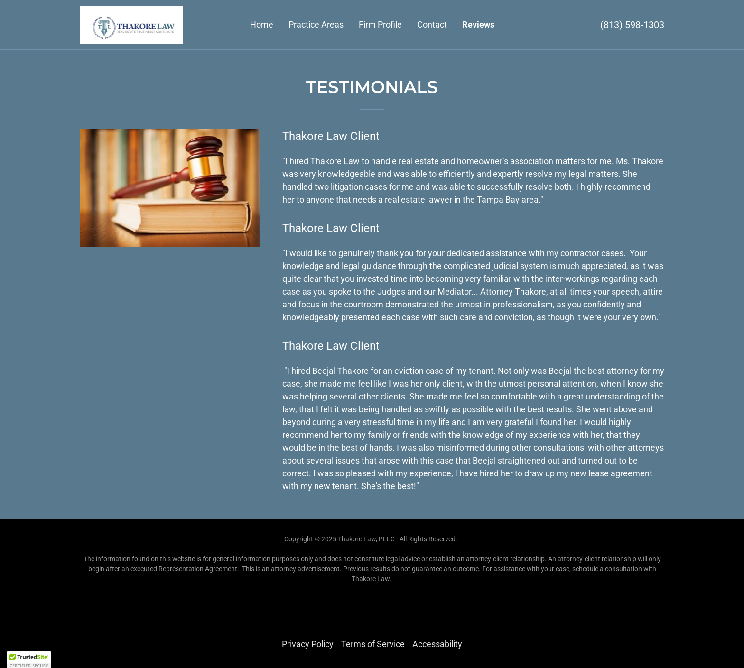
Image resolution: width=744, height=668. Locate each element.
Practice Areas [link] (316, 24)
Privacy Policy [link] (308, 644)
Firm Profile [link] (380, 24)
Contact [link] (432, 24)
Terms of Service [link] (373, 644)
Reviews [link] (478, 24)
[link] (131, 24)
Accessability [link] (437, 644)
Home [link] (261, 24)
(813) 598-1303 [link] (632, 24)
